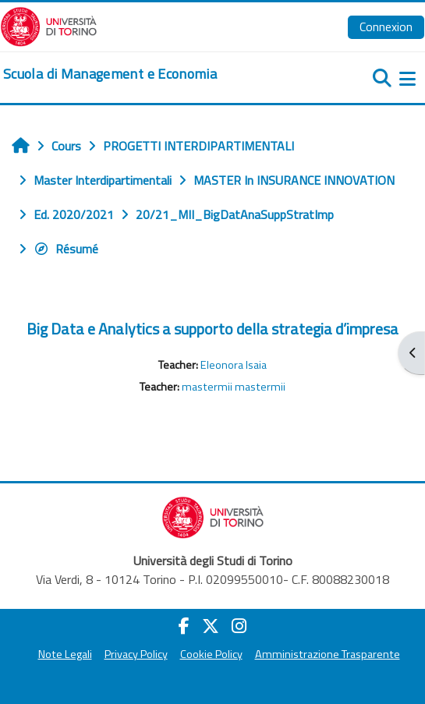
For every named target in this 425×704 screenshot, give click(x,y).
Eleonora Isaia (233, 364)
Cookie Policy (211, 654)
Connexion (386, 26)
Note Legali (65, 654)
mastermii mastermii (233, 386)
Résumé (66, 248)
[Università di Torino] (48, 25)
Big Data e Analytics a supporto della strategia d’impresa (212, 329)
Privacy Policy (136, 654)
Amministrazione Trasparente (327, 654)
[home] (110, 74)
